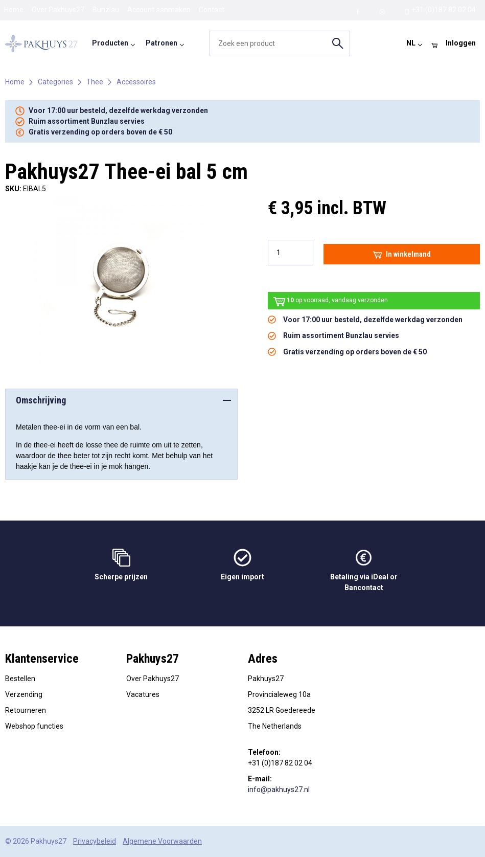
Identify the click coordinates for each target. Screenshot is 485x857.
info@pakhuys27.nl (279, 789)
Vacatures (142, 694)
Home (14, 10)
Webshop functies (34, 726)
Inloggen (461, 43)
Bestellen (20, 678)
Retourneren (25, 710)
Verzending (23, 694)
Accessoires (136, 82)
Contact (211, 10)
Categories (55, 82)
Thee (94, 82)
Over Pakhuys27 (58, 10)
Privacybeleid (94, 841)
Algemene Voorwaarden (162, 841)
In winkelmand (402, 254)
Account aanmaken (159, 10)
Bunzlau (106, 10)
